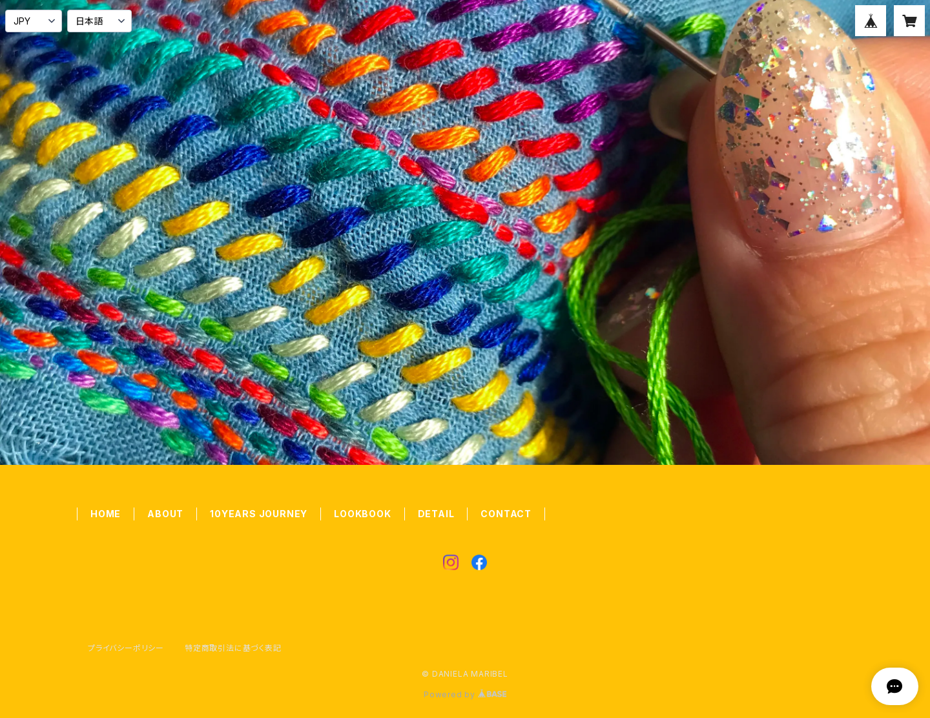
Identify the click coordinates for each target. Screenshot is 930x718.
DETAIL (436, 513)
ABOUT (165, 513)
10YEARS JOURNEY (258, 513)
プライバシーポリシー (126, 648)
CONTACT (506, 513)
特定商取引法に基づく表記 (233, 648)
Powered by (465, 694)
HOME (105, 513)
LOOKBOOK (362, 513)
